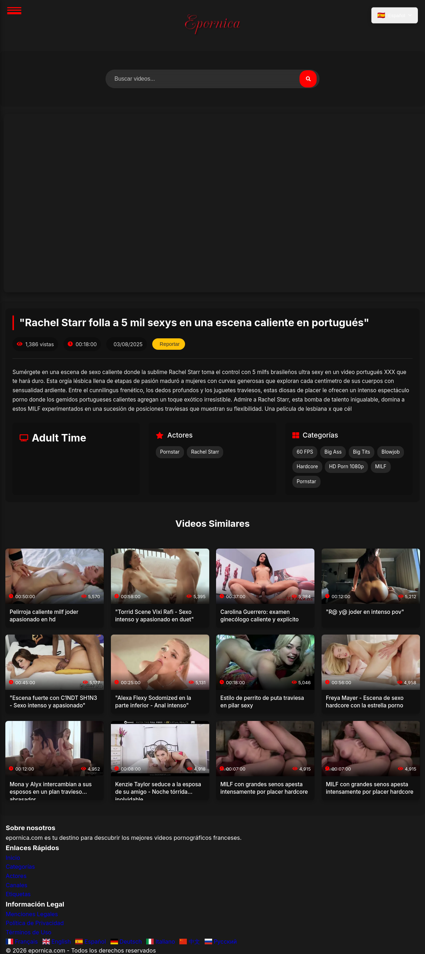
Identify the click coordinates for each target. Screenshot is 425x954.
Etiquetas (18, 894)
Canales (16, 885)
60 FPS (305, 452)
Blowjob (391, 452)
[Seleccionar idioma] (394, 15)
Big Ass (333, 452)
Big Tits (361, 452)
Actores (16, 875)
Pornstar (170, 452)
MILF (380, 466)
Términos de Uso (28, 932)
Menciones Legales (32, 914)
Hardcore (307, 466)
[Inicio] (212, 25)
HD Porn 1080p (346, 466)
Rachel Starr (205, 452)
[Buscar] (308, 78)
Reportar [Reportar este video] (170, 344)
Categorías (20, 866)
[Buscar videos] (212, 78)
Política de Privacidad (35, 923)
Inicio (13, 857)
